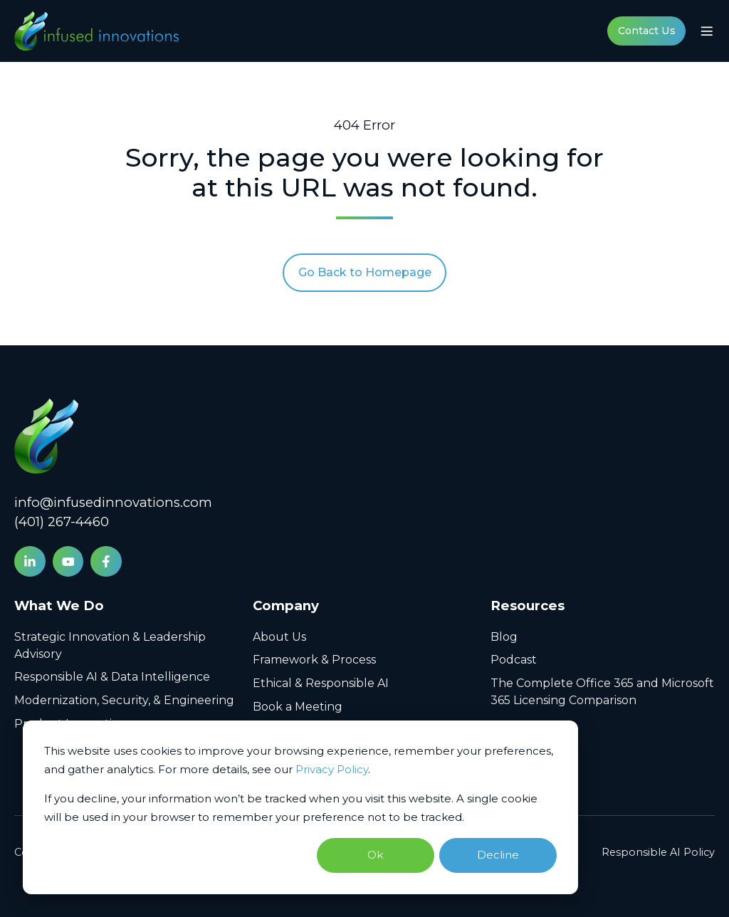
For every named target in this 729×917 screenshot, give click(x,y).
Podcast (514, 659)
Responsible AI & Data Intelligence (112, 676)
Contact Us (647, 30)
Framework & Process (314, 659)
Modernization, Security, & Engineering (124, 700)
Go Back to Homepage (364, 272)
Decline (498, 854)
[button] (707, 31)
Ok (375, 854)
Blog (504, 637)
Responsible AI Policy (658, 852)
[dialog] (300, 807)
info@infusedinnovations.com (113, 502)
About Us (279, 637)
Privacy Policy (331, 769)
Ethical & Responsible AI (321, 683)
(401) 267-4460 (61, 521)
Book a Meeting (297, 706)
